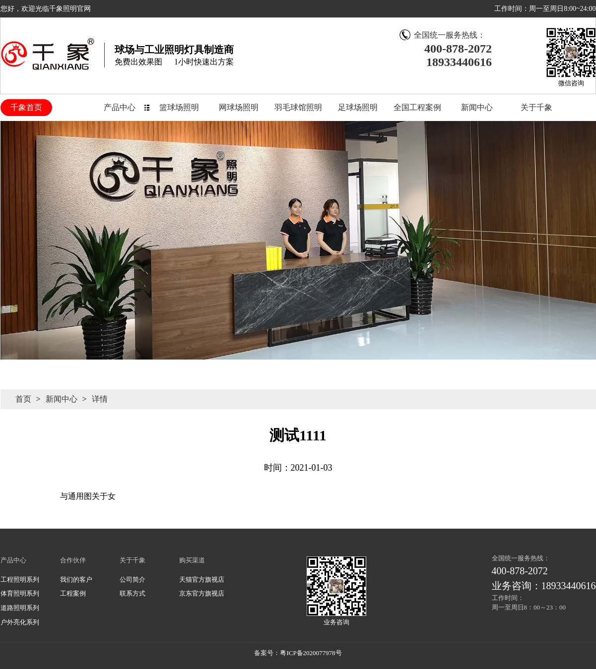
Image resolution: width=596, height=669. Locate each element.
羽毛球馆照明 (298, 107)
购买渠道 (192, 560)
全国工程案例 (417, 107)
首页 (23, 399)
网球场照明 (239, 107)
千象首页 (26, 107)
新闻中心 (477, 107)
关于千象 (536, 107)
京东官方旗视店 (201, 593)
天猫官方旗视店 (201, 579)
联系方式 (132, 593)
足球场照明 (358, 107)
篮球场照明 (179, 107)
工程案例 (73, 593)
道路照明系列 (19, 607)
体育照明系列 (19, 593)
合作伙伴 (73, 560)
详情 (100, 399)
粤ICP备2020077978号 (310, 653)
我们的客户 (76, 579)
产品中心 (119, 107)
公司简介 (132, 579)
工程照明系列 (19, 579)
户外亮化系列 (19, 622)
